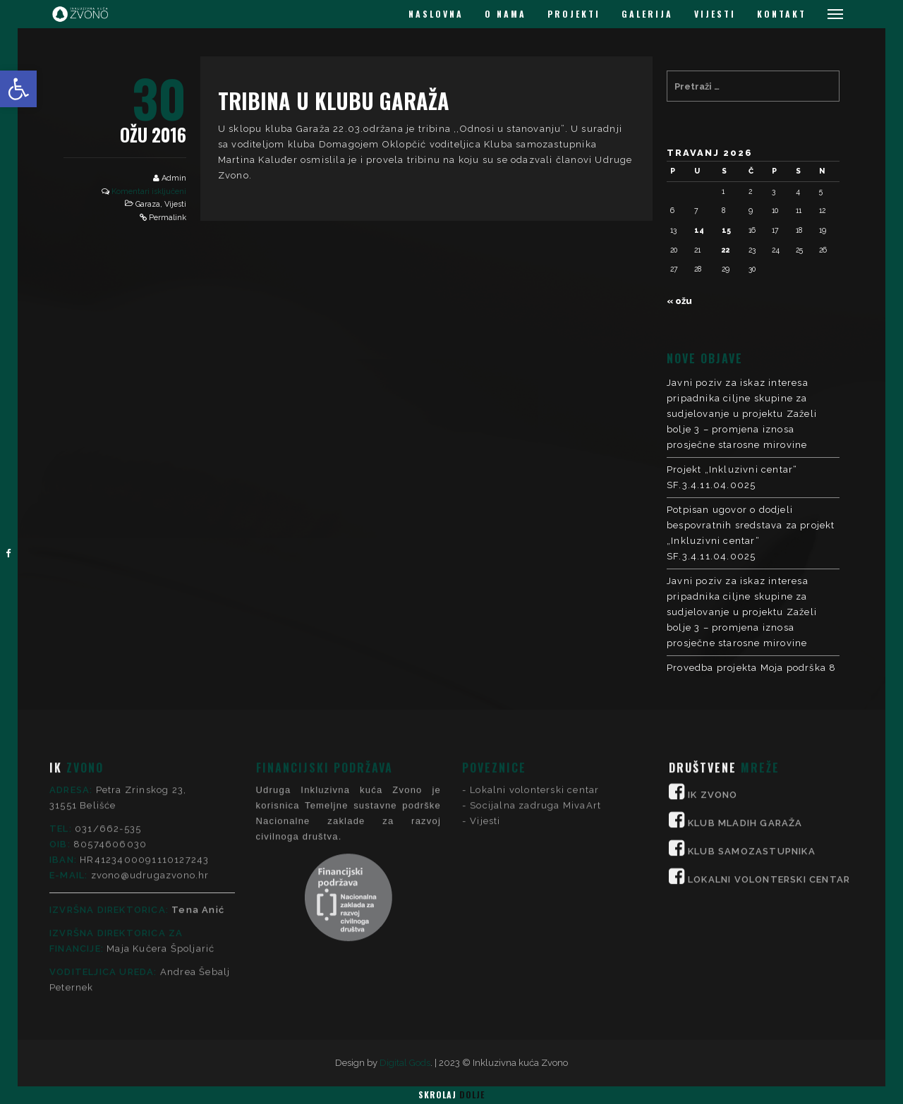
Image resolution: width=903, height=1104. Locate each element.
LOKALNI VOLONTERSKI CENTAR (769, 739)
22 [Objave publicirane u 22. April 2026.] (726, 249)
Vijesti (175, 204)
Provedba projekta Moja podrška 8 (751, 667)
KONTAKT (781, 14)
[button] (18, 89)
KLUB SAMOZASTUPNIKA (752, 710)
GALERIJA (647, 14)
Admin (174, 178)
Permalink (167, 217)
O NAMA (505, 14)
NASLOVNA (435, 14)
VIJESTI (715, 14)
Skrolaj (451, 1094)
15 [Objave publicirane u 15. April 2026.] (726, 230)
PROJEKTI (573, 14)
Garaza (147, 204)
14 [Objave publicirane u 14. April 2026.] (699, 230)
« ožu (679, 301)
